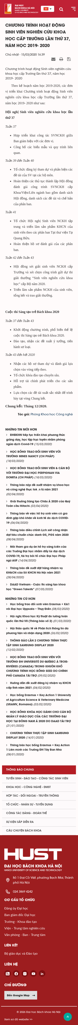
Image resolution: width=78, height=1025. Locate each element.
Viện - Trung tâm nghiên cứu (24, 928)
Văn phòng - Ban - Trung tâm (24, 935)
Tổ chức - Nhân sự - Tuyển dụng (29, 804)
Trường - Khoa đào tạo (20, 921)
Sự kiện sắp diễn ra (20, 822)
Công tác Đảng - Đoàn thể (26, 813)
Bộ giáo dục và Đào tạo (21, 953)
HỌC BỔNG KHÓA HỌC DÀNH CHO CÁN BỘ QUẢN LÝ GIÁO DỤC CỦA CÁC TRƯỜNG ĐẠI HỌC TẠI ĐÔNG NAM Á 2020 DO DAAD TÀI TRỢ (38, 717)
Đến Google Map (21, 995)
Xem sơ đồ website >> (18, 1019)
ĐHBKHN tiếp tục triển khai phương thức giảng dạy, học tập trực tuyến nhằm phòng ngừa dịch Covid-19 (35, 440)
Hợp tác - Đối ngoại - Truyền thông (32, 795)
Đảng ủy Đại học (16, 908)
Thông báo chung (20, 769)
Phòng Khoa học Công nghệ (52, 414)
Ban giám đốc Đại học (20, 915)
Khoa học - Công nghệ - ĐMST (28, 787)
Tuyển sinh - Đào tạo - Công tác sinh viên (37, 778)
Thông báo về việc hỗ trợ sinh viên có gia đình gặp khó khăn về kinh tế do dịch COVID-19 (37, 518)
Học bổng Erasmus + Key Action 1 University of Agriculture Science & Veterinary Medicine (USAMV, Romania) (38, 700)
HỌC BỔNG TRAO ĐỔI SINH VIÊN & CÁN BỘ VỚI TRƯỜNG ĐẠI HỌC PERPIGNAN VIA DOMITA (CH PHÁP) (38, 473)
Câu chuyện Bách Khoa (23, 830)
